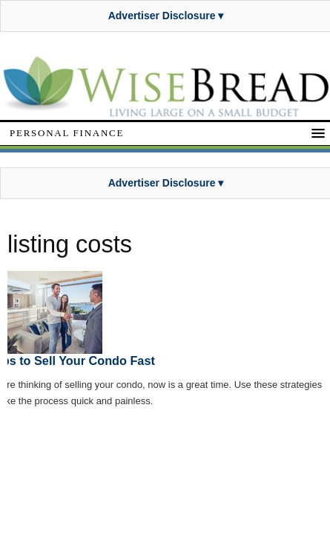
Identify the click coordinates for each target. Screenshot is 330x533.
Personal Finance (67, 132)
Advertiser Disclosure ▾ (166, 15)
